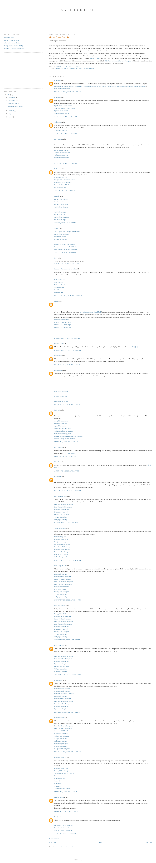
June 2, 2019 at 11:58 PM (65, 223)
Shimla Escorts (59, 287)
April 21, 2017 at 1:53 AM (65, 133)
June (10, 117)
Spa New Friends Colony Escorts (64, 108)
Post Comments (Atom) (65, 847)
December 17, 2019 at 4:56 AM (67, 350)
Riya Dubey (58, 139)
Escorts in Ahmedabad (61, 320)
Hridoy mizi (58, 355)
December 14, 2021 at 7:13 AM (67, 523)
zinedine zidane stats (61, 396)
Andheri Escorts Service (62, 152)
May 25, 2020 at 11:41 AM (65, 456)
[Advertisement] (93, 22)
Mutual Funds (69, 68)
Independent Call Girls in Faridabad (65, 249)
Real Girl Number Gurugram (63, 504)
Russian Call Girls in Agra (62, 325)
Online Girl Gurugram (61, 554)
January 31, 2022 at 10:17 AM (67, 675)
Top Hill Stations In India (62, 788)
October (11, 110)
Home (100, 842)
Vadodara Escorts (59, 285)
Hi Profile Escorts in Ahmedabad (90, 312)
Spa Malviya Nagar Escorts (63, 106)
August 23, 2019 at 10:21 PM (67, 263)
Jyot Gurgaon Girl (60, 528)
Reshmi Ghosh (59, 797)
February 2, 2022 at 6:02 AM (67, 712)
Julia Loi (57, 410)
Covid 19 (57, 781)
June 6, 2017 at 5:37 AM (64, 190)
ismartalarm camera (60, 423)
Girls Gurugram (59, 645)
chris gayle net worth (61, 391)
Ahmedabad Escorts (60, 130)
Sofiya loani (102, 86)
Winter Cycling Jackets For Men (64, 438)
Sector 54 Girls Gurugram (62, 579)
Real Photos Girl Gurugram (63, 507)
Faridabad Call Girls (60, 239)
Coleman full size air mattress (63, 431)
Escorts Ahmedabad (60, 187)
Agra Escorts (58, 282)
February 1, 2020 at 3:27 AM (67, 364)
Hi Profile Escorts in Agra (62, 322)
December (12, 97)
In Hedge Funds (9, 37)
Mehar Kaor (78, 86)
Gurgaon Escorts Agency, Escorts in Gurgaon (131, 86)
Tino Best (57, 462)
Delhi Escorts (111, 86)
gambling (59, 68)
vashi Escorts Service (61, 155)
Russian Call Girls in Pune (62, 327)
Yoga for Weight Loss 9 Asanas (64, 773)
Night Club (57, 783)
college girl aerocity (60, 520)
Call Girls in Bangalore (61, 217)
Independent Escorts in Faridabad (65, 247)
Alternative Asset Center (12, 43)
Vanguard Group (13, 103)
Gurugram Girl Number (61, 509)
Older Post (148, 842)
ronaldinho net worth (61, 401)
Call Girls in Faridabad (61, 202)
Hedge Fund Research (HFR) (13, 46)
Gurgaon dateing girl (61, 542)
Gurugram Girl (59, 717)
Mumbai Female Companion (63, 825)
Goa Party (57, 786)
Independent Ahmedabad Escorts (64, 180)
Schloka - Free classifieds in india (65, 269)
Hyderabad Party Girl (61, 512)
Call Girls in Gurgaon (61, 204)
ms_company (58, 447)
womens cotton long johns (62, 433)
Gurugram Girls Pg (60, 757)
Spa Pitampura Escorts (61, 113)
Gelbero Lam (58, 343)
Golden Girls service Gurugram (64, 693)
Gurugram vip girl (60, 537)
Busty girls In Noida (60, 574)
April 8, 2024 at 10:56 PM (65, 833)
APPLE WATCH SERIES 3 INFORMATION (68, 436)
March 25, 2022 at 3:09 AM (66, 811)
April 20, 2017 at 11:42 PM (66, 116)
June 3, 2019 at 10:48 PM (65, 252)
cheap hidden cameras (61, 421)
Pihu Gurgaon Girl (60, 496)
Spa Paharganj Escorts (61, 111)
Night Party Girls (59, 778)
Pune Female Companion (62, 828)
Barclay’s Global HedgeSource (14, 48)
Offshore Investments (85, 68)
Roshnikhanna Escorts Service (64, 86)
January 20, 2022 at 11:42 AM (67, 600)
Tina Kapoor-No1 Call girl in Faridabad (67, 231)
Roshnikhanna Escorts (90, 86)
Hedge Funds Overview (11, 40)
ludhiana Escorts (59, 280)
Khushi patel (58, 680)
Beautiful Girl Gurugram (62, 552)
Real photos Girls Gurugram (63, 547)
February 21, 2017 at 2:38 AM (67, 92)
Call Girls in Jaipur (60, 212)
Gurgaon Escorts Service (62, 88)
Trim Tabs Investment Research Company (118, 61)
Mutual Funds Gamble (15, 106)
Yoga (56, 776)
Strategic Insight (95, 58)
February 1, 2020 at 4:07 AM (67, 404)
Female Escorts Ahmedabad (63, 182)
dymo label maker (60, 426)
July (10, 114)
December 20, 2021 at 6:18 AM (67, 560)
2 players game (71, 453)
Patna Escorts (58, 292)
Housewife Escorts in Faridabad (64, 244)
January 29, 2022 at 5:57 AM (67, 640)
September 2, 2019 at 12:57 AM (68, 295)
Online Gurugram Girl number (64, 557)
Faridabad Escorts (60, 237)
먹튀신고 (135, 347)
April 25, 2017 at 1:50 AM (65, 163)
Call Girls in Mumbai (61, 199)
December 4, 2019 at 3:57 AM (67, 338)
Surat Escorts (58, 290)
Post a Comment (54, 839)
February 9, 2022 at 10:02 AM (67, 752)
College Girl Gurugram (61, 514)
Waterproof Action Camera (62, 428)
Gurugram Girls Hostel (61, 768)
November (12, 101)
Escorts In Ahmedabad (61, 185)
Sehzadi (56, 196)
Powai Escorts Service (61, 150)
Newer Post (52, 842)
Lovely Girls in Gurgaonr (62, 771)
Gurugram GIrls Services (62, 688)
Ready (56, 817)
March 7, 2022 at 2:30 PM (65, 792)
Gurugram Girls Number (62, 549)
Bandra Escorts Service (61, 157)
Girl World (57, 476)
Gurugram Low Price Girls (62, 576)
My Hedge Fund (78, 10)
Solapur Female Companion (63, 830)
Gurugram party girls (61, 539)
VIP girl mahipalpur (60, 517)
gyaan (56, 301)
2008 (8, 95)
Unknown (57, 80)
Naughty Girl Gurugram (62, 544)
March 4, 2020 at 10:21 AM (66, 442)
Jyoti (56, 258)
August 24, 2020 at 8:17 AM (66, 471)
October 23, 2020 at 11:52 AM (67, 490)
